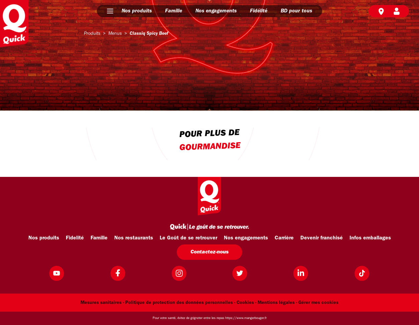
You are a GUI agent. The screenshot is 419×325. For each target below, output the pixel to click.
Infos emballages (370, 238)
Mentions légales (276, 302)
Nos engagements (216, 11)
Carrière (284, 238)
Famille (173, 11)
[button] (110, 11)
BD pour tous (296, 11)
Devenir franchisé (321, 238)
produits (92, 33)
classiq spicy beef (149, 33)
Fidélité (258, 11)
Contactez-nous (209, 252)
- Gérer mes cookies (317, 302)
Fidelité (75, 238)
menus (115, 33)
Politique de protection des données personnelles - (180, 302)
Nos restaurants (133, 238)
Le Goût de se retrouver (188, 238)
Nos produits (137, 11)
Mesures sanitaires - (102, 302)
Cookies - (246, 302)
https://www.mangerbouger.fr (246, 318)
